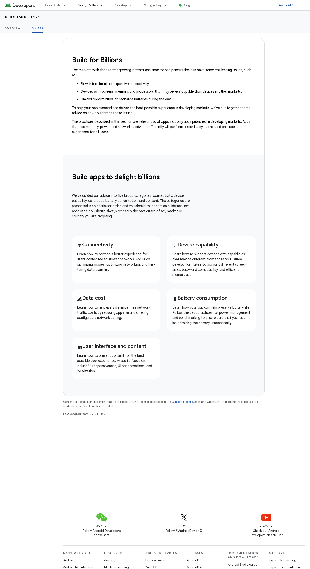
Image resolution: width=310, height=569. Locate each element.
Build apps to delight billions (116, 176)
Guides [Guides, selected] (37, 28)
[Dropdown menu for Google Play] (167, 5)
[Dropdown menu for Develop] (133, 5)
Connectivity (95, 244)
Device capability (195, 244)
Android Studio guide (242, 564)
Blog (186, 5)
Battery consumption (200, 298)
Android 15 (194, 560)
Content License (182, 402)
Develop (120, 5)
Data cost (91, 298)
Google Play (153, 5)
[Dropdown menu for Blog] (196, 5)
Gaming (110, 560)
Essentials (53, 5)
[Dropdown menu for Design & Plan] (103, 5)
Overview (12, 28)
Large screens (154, 560)
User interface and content (111, 346)
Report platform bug (282, 560)
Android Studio (290, 5)
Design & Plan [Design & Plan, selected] (88, 5)
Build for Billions (22, 17)
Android (68, 560)
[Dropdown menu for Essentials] (66, 5)
